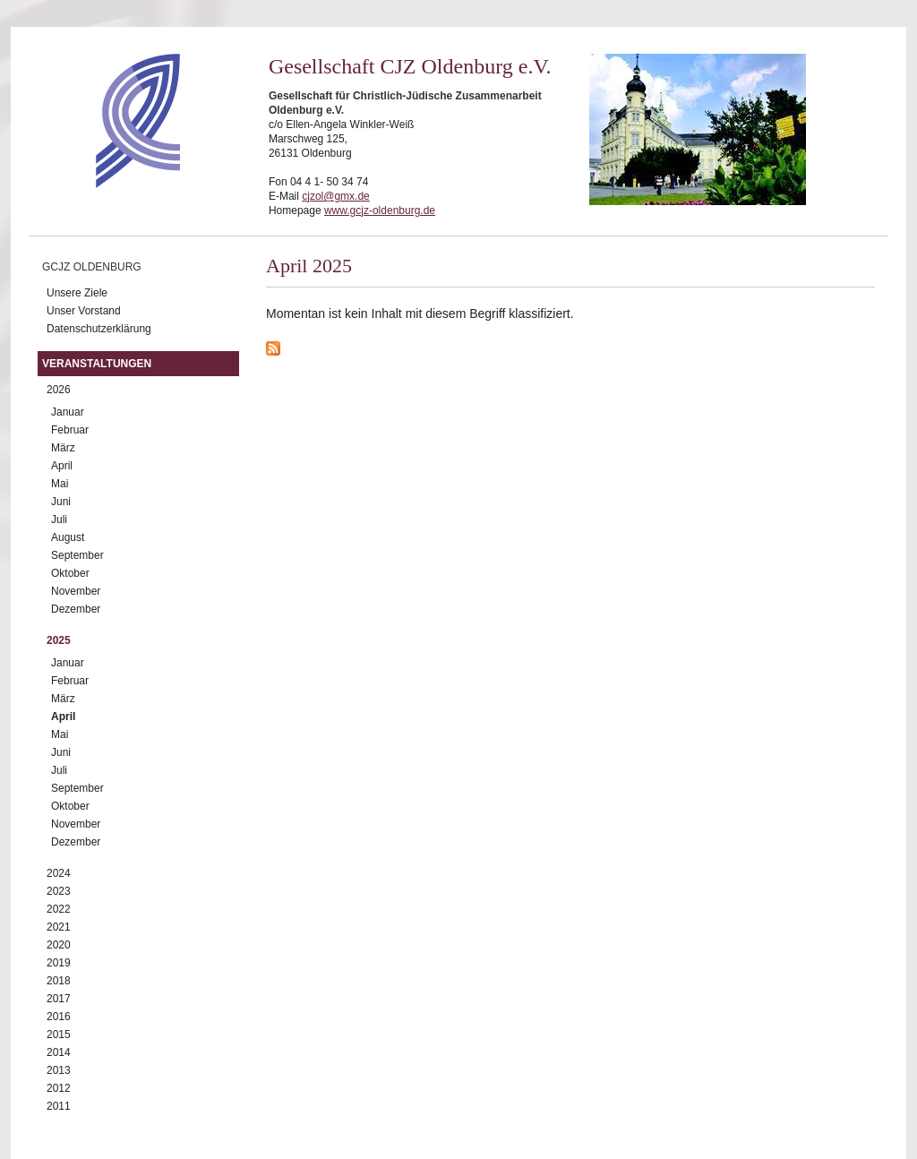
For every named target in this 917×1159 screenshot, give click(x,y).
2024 (59, 873)
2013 (59, 1070)
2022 (59, 909)
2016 (59, 1016)
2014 (59, 1052)
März (63, 448)
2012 (59, 1088)
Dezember (75, 609)
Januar (67, 412)
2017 (59, 998)
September (77, 555)
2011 (59, 1106)
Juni (61, 501)
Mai (59, 483)
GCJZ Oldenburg (91, 267)
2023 (59, 891)
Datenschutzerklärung (99, 328)
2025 (59, 640)
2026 (59, 389)
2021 (59, 927)
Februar (70, 430)
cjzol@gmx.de (336, 196)
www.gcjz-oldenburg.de (379, 210)
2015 (59, 1034)
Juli (59, 519)
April (62, 465)
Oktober (70, 573)
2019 (59, 963)
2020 (59, 945)
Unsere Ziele (77, 293)
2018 (59, 980)
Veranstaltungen (96, 363)
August (67, 537)
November (75, 591)
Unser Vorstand (84, 311)
